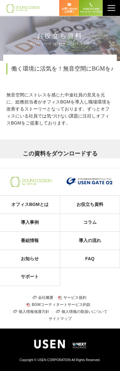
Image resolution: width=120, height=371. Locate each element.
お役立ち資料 (89, 204)
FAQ (89, 258)
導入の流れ (90, 240)
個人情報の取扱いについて (84, 311)
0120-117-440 (91, 10)
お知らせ (30, 258)
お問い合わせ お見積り (69, 10)
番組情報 (30, 240)
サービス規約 (74, 297)
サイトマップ (60, 318)
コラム (90, 222)
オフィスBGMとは (30, 204)
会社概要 (45, 297)
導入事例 (30, 222)
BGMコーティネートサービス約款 (61, 304)
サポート (30, 276)
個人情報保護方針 (34, 311)
